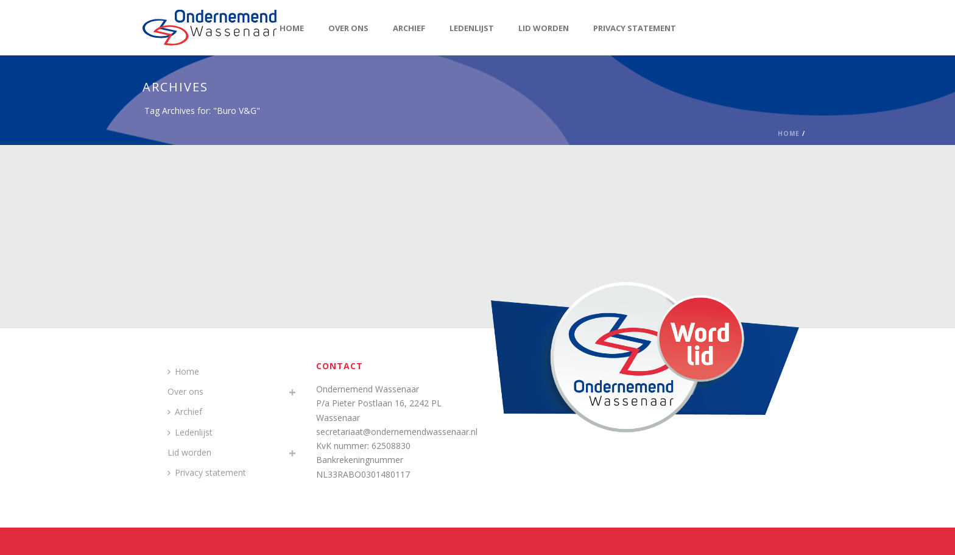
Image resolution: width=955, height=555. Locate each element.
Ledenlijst (471, 28)
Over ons (348, 28)
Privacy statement (634, 28)
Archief (409, 28)
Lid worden (543, 28)
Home (292, 28)
